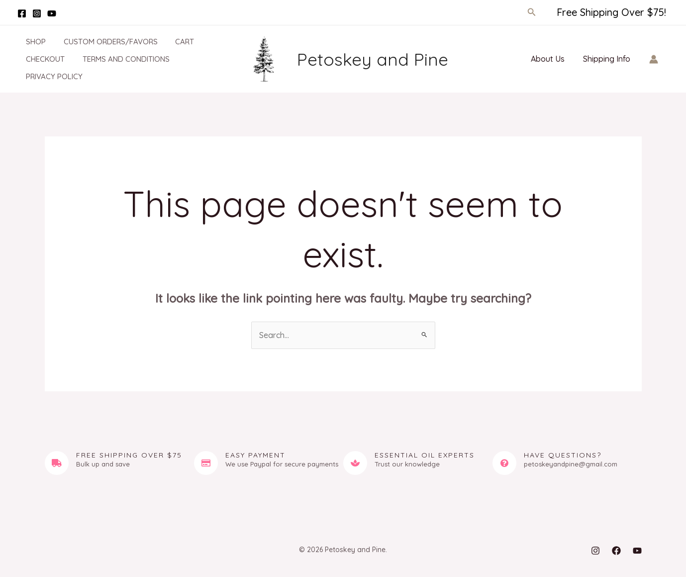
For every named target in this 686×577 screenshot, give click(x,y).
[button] (531, 12)
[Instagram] (36, 13)
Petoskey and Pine (372, 59)
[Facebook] (21, 13)
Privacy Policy (48, 76)
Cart (173, 41)
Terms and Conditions (117, 59)
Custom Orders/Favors (102, 41)
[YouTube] (51, 13)
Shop (30, 41)
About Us (551, 59)
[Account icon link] (653, 59)
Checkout (39, 59)
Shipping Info (607, 59)
